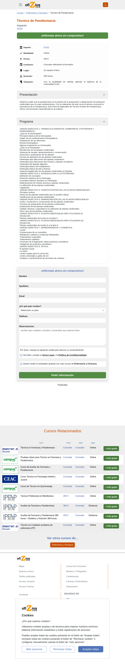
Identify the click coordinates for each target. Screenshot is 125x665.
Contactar (23, 595)
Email (22, 296)
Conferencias (72, 576)
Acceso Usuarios (27, 581)
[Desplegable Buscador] (105, 4)
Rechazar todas (62, 649)
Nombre (23, 276)
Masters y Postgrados (76, 571)
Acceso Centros (26, 586)
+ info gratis (111, 448)
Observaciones (26, 326)
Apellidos (23, 286)
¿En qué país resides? (30, 306)
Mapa (21, 566)
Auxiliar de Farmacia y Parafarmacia (37, 506)
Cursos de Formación (76, 566)
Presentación (28, 94)
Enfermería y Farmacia (62, 545)
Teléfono (23, 316)
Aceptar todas (91, 649)
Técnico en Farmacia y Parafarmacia (38, 448)
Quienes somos (26, 571)
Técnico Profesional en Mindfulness (37, 496)
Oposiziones (72, 586)
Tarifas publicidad (27, 576)
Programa (26, 121)
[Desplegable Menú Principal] (20, 4)
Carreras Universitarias (77, 581)
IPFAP (20, 29)
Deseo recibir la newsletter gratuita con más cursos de (60, 364)
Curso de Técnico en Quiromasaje (36, 486)
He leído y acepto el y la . (55, 355)
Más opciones (34, 649)
